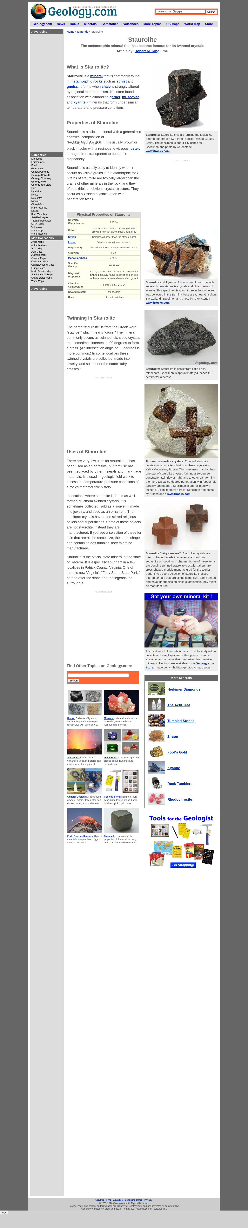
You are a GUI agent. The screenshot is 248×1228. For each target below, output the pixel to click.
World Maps (37, 281)
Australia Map (38, 255)
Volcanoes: (73, 757)
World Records (39, 234)
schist (122, 81)
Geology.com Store (41, 185)
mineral (96, 76)
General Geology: (77, 796)
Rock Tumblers (39, 214)
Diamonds (36, 159)
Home (70, 31)
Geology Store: (112, 796)
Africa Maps (37, 242)
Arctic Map (37, 248)
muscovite (130, 97)
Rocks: (71, 718)
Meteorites (36, 198)
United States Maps (41, 278)
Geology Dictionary (41, 178)
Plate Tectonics (39, 208)
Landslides (37, 191)
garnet (115, 97)
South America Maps (42, 274)
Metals (34, 195)
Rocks (34, 211)
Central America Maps (42, 265)
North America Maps (42, 271)
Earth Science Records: (80, 836)
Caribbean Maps (40, 261)
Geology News (39, 182)
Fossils (35, 165)
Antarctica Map (39, 245)
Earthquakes (37, 162)
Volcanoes (36, 227)
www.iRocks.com (158, 151)
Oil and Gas (37, 204)
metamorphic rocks (86, 81)
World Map (37, 230)
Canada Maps (38, 258)
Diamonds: (110, 836)
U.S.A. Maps (37, 224)
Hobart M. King (147, 51)
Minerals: (109, 718)
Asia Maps (36, 252)
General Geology (40, 172)
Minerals (35, 201)
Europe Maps (38, 268)
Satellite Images (39, 217)
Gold (33, 188)
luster (134, 148)
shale (106, 87)
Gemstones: (110, 757)
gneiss (72, 87)
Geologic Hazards (40, 175)
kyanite (80, 102)
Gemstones (37, 168)
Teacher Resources (41, 221)
